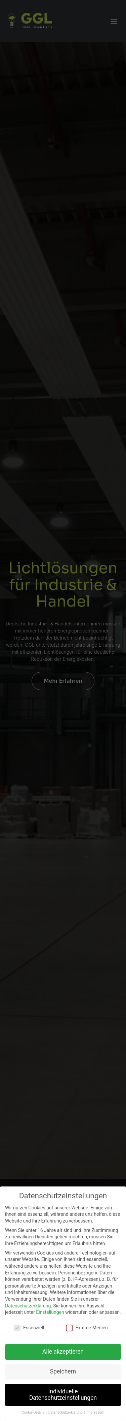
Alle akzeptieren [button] (63, 1351)
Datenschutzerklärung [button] (66, 1412)
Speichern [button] (63, 1371)
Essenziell (29, 1328)
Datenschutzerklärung (28, 1305)
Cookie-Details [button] (33, 1412)
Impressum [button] (95, 1412)
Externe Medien (87, 1328)
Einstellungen (50, 1312)
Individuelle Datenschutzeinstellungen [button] (63, 1394)
